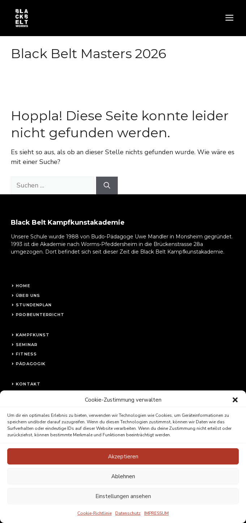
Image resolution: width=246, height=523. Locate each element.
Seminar (27, 344)
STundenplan (34, 304)
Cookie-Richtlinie (94, 520)
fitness (26, 353)
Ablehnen (123, 482)
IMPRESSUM (156, 520)
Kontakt (28, 383)
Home (23, 285)
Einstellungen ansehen (123, 502)
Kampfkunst (32, 334)
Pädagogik (31, 363)
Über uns (28, 295)
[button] (235, 406)
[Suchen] (107, 185)
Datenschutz (128, 520)
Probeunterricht (40, 314)
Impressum (30, 393)
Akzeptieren (123, 462)
